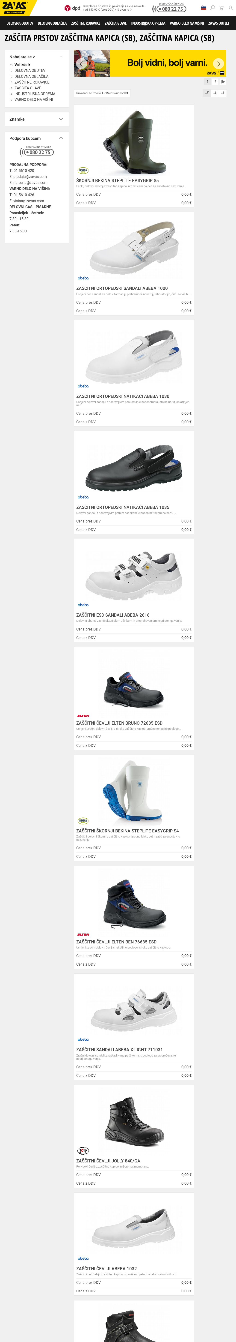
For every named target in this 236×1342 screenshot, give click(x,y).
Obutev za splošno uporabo (72, 1273)
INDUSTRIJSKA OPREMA (148, 23)
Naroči (207, 1312)
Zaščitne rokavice (37, 1293)
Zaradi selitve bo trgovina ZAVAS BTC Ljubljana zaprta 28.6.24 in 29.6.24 (151, 1209)
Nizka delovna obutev (43, 1268)
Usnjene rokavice (12, 1293)
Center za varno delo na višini (98, 1187)
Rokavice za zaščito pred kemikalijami (133, 1303)
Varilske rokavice (126, 1293)
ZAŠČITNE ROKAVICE (85, 23)
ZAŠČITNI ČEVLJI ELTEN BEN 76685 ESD (184, 530)
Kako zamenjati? (88, 1099)
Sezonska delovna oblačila (73, 1278)
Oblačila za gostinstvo (16, 1283)
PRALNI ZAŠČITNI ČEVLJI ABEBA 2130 (109, 988)
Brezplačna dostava (29, 1099)
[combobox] (221, 1034)
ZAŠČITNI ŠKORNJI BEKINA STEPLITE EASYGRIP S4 (103, 530)
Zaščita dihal (66, 1313)
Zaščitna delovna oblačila (109, 1278)
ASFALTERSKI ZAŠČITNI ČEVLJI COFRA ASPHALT (187, 872)
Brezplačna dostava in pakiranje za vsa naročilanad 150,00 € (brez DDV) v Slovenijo (105, 8)
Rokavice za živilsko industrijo (87, 1303)
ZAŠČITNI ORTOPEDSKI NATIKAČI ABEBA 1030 (109, 299)
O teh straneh (85, 1192)
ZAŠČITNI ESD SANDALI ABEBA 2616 (107, 414)
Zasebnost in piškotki (92, 1170)
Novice (134, 1153)
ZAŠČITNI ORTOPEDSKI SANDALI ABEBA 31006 (108, 872)
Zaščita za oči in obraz (40, 1313)
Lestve (74, 1324)
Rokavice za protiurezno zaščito (150, 1288)
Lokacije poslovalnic (91, 1181)
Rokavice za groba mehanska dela (106, 1288)
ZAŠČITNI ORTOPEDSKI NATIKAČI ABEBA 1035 (189, 299)
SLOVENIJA (17, 1231)
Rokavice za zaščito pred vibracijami (69, 1298)
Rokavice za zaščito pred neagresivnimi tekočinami (34, 1303)
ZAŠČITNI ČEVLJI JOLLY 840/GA (188, 643)
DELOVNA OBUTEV (19, 23)
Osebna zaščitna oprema (51, 1324)
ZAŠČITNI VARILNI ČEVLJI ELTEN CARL (188, 761)
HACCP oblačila (98, 1283)
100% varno (147, 1095)
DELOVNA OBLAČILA (52, 23)
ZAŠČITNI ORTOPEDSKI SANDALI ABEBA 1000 (188, 183)
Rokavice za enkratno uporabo (114, 1298)
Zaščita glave (105, 1313)
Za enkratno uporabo (71, 1283)
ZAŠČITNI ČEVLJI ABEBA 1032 (106, 759)
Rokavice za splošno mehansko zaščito (56, 1288)
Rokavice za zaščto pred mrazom (23, 1298)
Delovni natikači (166, 1268)
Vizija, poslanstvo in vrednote (98, 1209)
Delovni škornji (11, 1273)
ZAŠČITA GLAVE (116, 23)
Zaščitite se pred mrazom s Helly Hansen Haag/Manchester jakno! (154, 1247)
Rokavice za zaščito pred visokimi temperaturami (82, 1293)
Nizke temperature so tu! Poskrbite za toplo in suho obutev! (149, 1223)
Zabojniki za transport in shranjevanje (60, 1319)
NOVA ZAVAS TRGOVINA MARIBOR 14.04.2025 (148, 1160)
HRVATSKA (17, 1239)
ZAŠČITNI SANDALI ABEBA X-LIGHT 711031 (105, 645)
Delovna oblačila (42, 1278)
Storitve (81, 1204)
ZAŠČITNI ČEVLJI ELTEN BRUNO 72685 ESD (187, 414)
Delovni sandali (142, 1268)
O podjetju (85, 1153)
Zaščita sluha (85, 1313)
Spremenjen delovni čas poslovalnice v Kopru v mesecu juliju (153, 1195)
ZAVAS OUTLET (219, 23)
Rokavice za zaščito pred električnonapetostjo (30, 1308)
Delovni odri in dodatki (95, 1324)
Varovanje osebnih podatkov (98, 1164)
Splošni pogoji (86, 1158)
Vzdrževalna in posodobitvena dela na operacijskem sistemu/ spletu (153, 1182)
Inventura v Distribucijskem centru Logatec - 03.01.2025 (151, 1170)
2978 (206, 1095)
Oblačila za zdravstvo (155, 1278)
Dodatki (133, 1278)
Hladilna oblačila (44, 1283)
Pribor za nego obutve (37, 1273)
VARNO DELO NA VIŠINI (187, 23)
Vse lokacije (17, 1224)
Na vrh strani (220, 1335)
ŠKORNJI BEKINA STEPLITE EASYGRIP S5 (103, 183)
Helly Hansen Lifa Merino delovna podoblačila (148, 1235)
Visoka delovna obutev (115, 1268)
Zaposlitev (83, 1198)
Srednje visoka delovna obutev (79, 1268)
